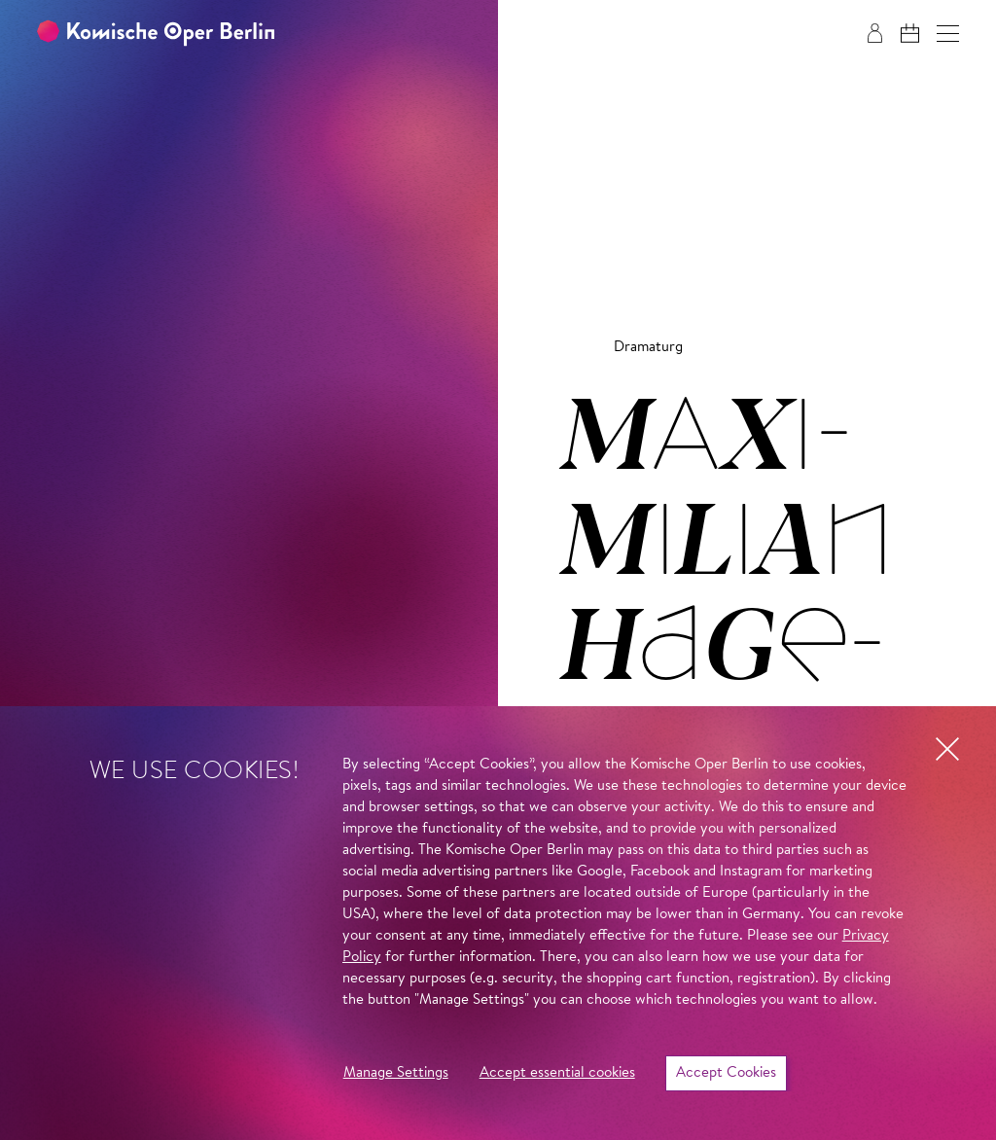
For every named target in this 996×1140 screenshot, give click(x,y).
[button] (948, 33)
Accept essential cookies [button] (557, 1073)
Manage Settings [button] (395, 1073)
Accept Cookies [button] (726, 1073)
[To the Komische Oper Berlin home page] (155, 33)
